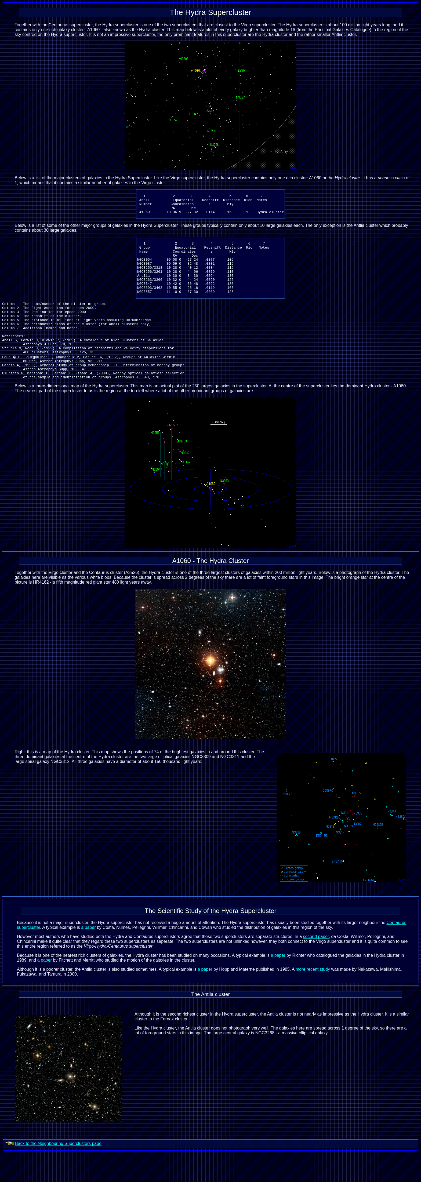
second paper (316, 965)
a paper (88, 956)
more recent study (313, 998)
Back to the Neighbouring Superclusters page (58, 1172)
